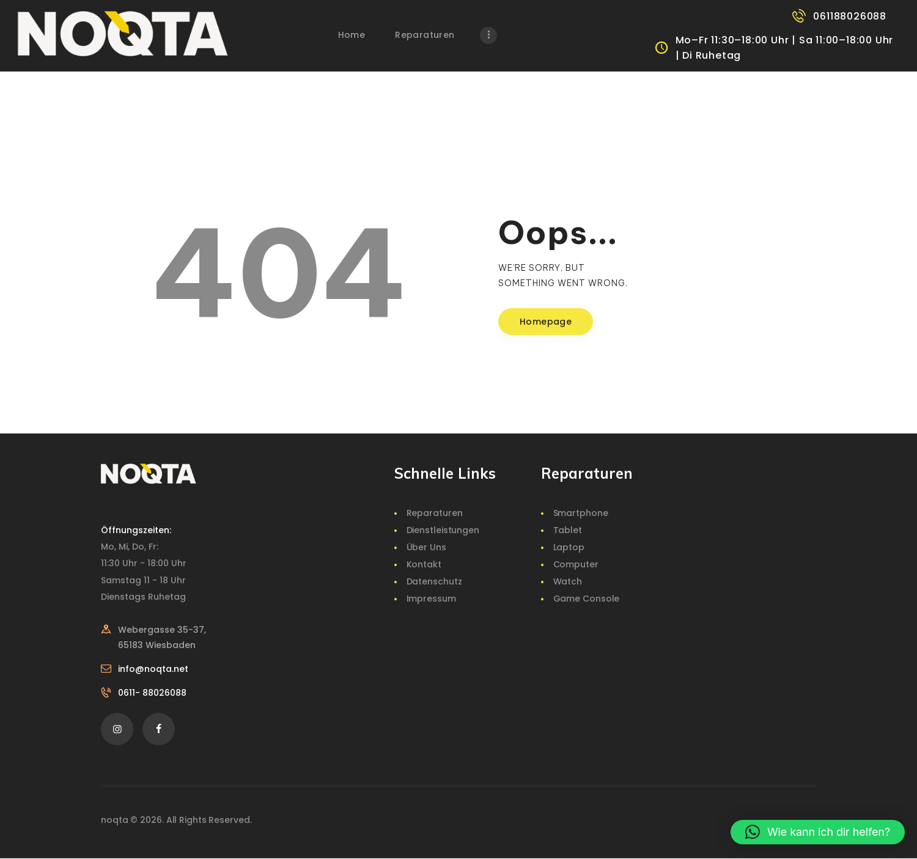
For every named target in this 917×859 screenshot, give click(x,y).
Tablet (567, 530)
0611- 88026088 (152, 693)
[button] (818, 832)
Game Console (586, 598)
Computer (575, 564)
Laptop (568, 547)
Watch (568, 581)
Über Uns (426, 547)
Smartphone (580, 513)
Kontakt (424, 564)
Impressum (431, 598)
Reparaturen (435, 513)
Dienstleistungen (443, 530)
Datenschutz (434, 581)
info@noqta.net (153, 669)
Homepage (546, 321)
